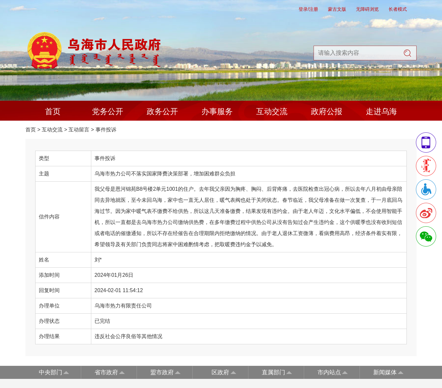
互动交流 (271, 111)
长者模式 (398, 9)
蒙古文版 (337, 9)
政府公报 (326, 111)
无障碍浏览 (367, 9)
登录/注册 (308, 9)
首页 (53, 111)
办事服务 (217, 111)
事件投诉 (106, 129)
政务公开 (162, 111)
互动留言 (78, 129)
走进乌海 (381, 111)
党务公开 (107, 111)
